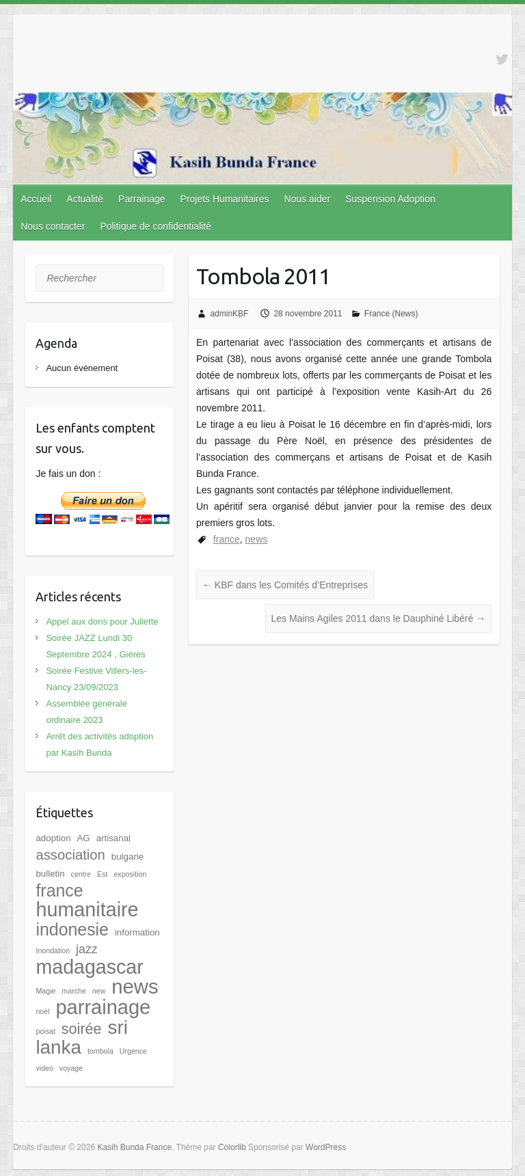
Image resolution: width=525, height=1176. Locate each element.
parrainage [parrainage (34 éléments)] (102, 1007)
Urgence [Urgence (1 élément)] (133, 1051)
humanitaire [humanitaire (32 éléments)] (87, 909)
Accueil (36, 198)
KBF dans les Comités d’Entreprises (285, 584)
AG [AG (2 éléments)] (83, 838)
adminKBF (229, 313)
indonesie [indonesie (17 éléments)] (72, 929)
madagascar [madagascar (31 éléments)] (89, 967)
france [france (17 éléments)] (59, 890)
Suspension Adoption (390, 198)
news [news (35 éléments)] (134, 986)
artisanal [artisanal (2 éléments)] (113, 838)
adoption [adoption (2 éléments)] (53, 838)
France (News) (391, 313)
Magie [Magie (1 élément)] (45, 991)
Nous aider (307, 198)
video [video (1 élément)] (44, 1068)
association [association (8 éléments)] (70, 854)
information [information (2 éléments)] (137, 932)
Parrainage (141, 198)
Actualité (84, 198)
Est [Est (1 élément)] (102, 874)
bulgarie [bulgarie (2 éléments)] (127, 856)
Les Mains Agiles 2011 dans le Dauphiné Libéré (378, 618)
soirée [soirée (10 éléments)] (82, 1028)
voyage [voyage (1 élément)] (71, 1068)
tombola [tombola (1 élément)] (100, 1051)
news (256, 539)
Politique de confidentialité (155, 226)
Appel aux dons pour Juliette (102, 621)
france (226, 539)
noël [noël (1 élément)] (42, 1011)
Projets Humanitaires (224, 198)
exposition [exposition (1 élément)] (129, 874)
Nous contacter (53, 226)
